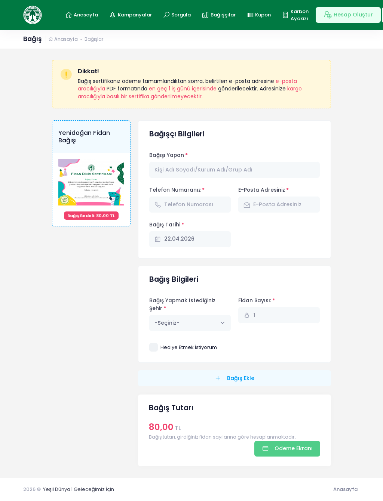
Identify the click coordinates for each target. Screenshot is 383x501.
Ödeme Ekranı (293, 448)
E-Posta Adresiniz (261, 190)
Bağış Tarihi (164, 224)
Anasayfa (63, 39)
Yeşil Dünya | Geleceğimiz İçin (78, 489)
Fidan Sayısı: (254, 300)
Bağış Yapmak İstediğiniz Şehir (182, 304)
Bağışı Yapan (166, 155)
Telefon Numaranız (175, 190)
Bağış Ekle (240, 378)
